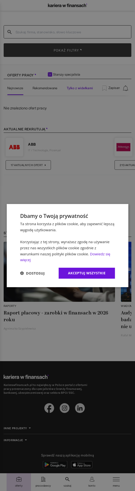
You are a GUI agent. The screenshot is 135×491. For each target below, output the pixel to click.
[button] (32, 273)
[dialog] (67, 245)
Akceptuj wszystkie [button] (87, 273)
